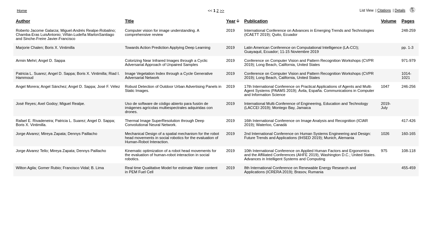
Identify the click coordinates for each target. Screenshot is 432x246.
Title (129, 21)
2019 (230, 30)
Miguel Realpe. (72, 103)
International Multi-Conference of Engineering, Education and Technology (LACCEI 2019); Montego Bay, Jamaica (306, 105)
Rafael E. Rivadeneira (34, 121)
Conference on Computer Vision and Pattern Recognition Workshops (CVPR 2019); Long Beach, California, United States (309, 62)
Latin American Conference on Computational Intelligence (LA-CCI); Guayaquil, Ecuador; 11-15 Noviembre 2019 (301, 49)
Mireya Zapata (53, 134)
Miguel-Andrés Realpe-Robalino (87, 30)
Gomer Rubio (49, 168)
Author (23, 21)
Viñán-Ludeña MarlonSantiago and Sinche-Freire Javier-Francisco (65, 36)
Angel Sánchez (53, 86)
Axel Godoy (47, 103)
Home (22, 11)
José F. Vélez (108, 86)
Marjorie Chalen (29, 47)
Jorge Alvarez (27, 134)
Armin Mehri (26, 60)
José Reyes (26, 103)
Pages (408, 21)
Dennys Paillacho (82, 134)
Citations (384, 10)
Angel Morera (27, 86)
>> (222, 11)
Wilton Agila (26, 168)
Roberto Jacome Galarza (37, 30)
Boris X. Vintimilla (60, 47)
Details (400, 10)
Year (230, 21)
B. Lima (97, 168)
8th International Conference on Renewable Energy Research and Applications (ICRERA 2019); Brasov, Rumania (300, 170)
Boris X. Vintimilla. (31, 125)
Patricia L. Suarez (31, 73)
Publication (256, 21)
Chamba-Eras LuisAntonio (38, 34)
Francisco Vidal (76, 168)
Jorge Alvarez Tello (32, 151)
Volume (388, 21)
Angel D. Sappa (51, 60)
